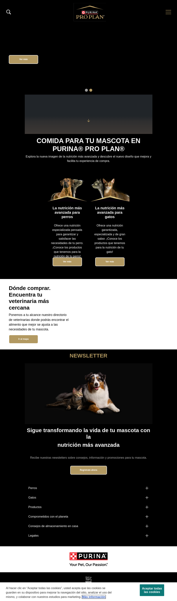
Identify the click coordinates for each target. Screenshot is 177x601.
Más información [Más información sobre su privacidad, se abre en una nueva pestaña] (93, 596)
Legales (33, 535)
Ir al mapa (23, 339)
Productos (35, 507)
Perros (32, 488)
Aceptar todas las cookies (152, 590)
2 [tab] (90, 90)
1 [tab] (86, 90)
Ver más (23, 59)
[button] (168, 12)
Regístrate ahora (88, 470)
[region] (88, 591)
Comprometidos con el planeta (48, 516)
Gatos (32, 497)
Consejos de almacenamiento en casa (53, 526)
